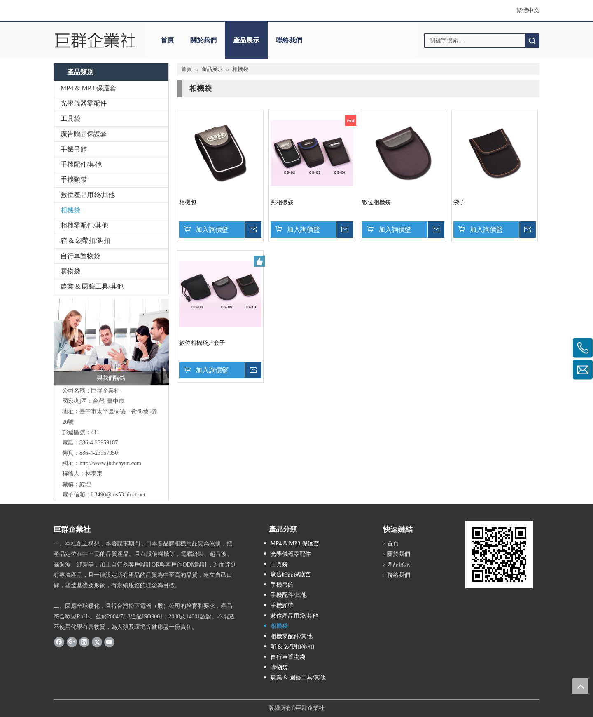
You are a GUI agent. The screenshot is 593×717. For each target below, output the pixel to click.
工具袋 (70, 118)
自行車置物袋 (80, 255)
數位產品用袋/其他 (88, 194)
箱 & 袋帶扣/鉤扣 (85, 240)
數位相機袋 (376, 202)
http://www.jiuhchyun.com (110, 463)
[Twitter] (97, 642)
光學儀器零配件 (84, 103)
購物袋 (70, 271)
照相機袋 (282, 202)
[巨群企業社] (96, 40)
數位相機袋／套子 (202, 343)
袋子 (459, 202)
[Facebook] (59, 642)
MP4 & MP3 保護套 (88, 88)
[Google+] (72, 642)
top (580, 686)
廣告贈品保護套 (84, 133)
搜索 (532, 40)
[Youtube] (109, 642)
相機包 (187, 202)
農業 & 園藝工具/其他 (92, 286)
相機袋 (70, 210)
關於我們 (203, 40)
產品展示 (246, 40)
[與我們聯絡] (111, 342)
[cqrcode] (499, 554)
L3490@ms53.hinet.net (118, 494)
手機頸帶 (74, 179)
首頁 (167, 40)
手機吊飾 (74, 149)
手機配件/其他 (81, 164)
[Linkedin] (84, 642)
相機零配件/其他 (84, 225)
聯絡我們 (289, 40)
